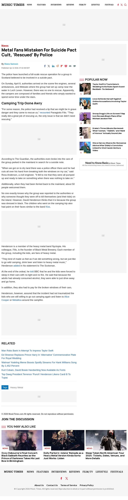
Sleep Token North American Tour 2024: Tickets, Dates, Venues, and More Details (105, 455)
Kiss (48, 206)
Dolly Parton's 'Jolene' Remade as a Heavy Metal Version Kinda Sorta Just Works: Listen (63, 455)
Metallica (16, 300)
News (29, 4)
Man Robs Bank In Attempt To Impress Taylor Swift (27, 350)
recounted (45, 112)
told (32, 271)
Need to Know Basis (96, 162)
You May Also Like (21, 426)
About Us (39, 485)
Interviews (56, 4)
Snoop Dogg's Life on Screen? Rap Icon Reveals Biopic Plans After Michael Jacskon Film (109, 116)
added (16, 265)
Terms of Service (68, 485)
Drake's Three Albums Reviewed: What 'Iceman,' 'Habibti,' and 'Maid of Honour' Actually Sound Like (109, 131)
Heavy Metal (16, 387)
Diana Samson (11, 64)
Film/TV (82, 4)
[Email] (70, 66)
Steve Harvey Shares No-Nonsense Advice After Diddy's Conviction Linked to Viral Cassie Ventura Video (109, 147)
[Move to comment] (75, 66)
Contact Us (52, 485)
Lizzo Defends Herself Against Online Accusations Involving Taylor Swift (110, 101)
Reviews (70, 4)
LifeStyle (95, 4)
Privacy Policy (87, 485)
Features (41, 4)
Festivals (109, 4)
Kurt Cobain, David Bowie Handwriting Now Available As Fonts (33, 370)
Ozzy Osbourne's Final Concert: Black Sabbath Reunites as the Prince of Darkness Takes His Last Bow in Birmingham (20, 457)
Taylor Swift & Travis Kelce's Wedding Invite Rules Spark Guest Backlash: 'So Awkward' (109, 86)
